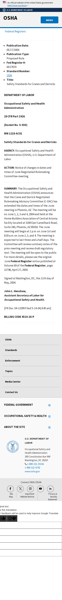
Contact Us (11, 392)
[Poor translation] (12, 518)
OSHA (10, 17)
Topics (9, 371)
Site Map (11, 495)
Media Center (13, 381)
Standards (11, 350)
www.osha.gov (32, 471)
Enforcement (12, 360)
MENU (49, 20)
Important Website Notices (27, 495)
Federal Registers (15, 31)
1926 (9, 75)
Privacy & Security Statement (52, 496)
